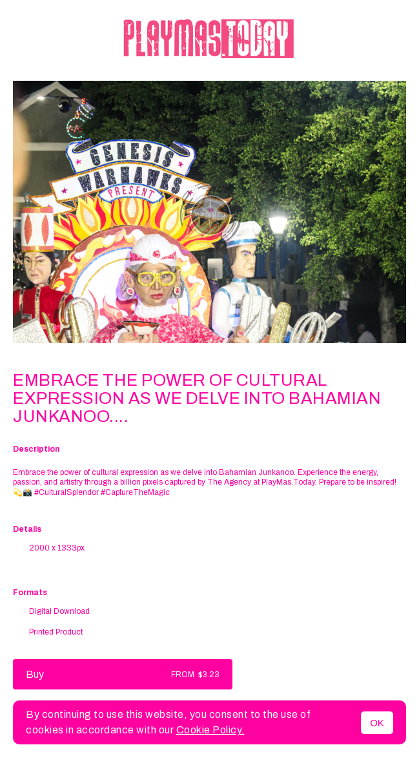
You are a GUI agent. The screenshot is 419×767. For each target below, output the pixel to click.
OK (377, 722)
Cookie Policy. (210, 729)
